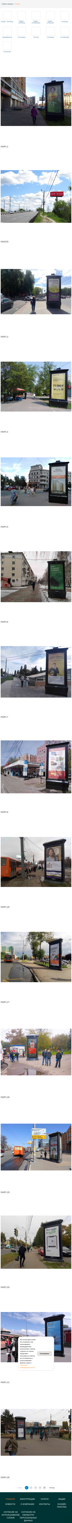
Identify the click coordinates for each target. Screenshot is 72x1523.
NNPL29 (5, 1192)
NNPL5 (4, 526)
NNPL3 (4, 336)
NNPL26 (5, 907)
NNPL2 (4, 146)
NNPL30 (5, 1287)
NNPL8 (4, 812)
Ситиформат (64, 37)
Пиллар (36, 37)
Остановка (21, 37)
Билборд (65, 21)
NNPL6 (4, 622)
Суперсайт (7, 51)
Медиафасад (7, 37)
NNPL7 (4, 717)
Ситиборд (50, 37)
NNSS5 (4, 241)
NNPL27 (5, 1002)
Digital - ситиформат (36, 22)
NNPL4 (4, 431)
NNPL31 (5, 1382)
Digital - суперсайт (50, 22)
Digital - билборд (7, 21)
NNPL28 (5, 1097)
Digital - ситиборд (21, 22)
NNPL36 (5, 1477)
